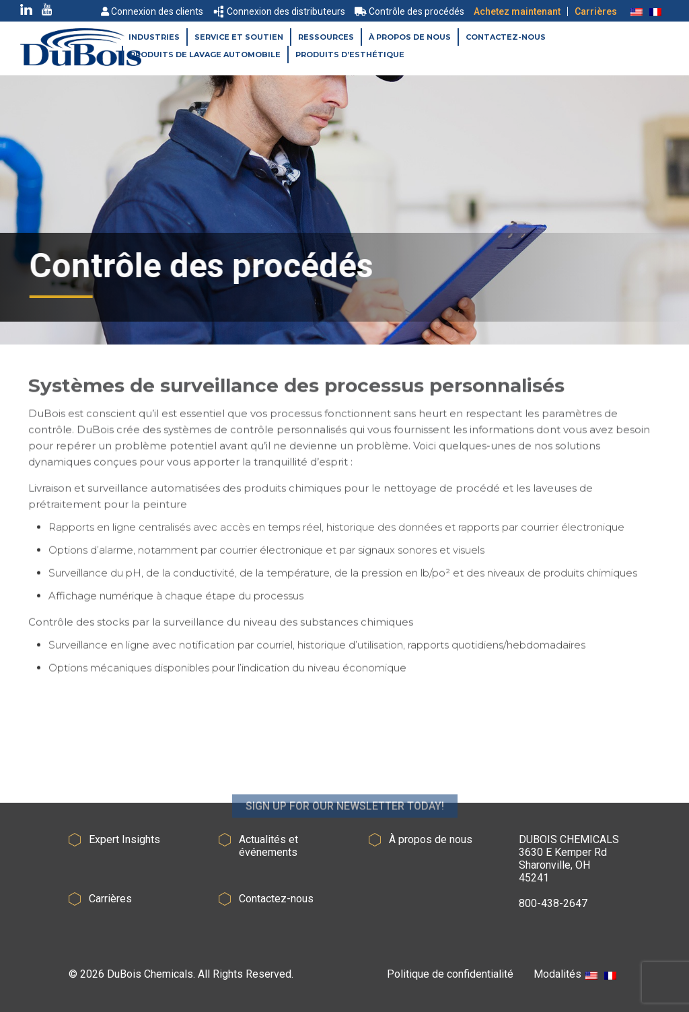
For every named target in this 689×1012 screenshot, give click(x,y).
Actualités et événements (268, 846)
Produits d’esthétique (349, 54)
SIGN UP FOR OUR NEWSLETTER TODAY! (345, 828)
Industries (154, 37)
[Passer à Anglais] (636, 11)
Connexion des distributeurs (279, 11)
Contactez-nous (506, 37)
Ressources (326, 37)
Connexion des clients (152, 11)
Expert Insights (124, 839)
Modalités (557, 974)
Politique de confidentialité (450, 974)
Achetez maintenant (517, 11)
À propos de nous (410, 37)
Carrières (596, 11)
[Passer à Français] (655, 11)
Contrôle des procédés (409, 11)
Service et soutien (238, 37)
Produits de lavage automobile (205, 54)
